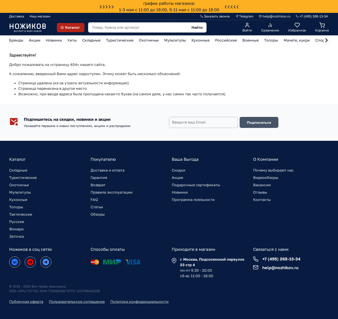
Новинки (180, 192)
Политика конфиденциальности (139, 301)
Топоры (16, 207)
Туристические (23, 177)
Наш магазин (40, 16)
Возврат (98, 185)
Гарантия (99, 177)
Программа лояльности (193, 199)
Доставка (16, 16)
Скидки (178, 170)
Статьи (97, 207)
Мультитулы (20, 192)
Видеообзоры (265, 177)
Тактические (20, 214)
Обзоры (98, 214)
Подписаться (259, 122)
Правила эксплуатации (112, 192)
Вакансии (262, 185)
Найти (197, 27)
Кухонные (18, 199)
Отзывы (260, 192)
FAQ (94, 199)
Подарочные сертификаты (196, 185)
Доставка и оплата (108, 170)
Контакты (262, 199)
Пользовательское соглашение (77, 301)
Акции (177, 177)
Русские (16, 221)
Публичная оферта (26, 301)
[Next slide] (326, 40)
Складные (18, 170)
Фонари (16, 229)
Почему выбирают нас (273, 170)
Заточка (16, 236)
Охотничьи (19, 185)
